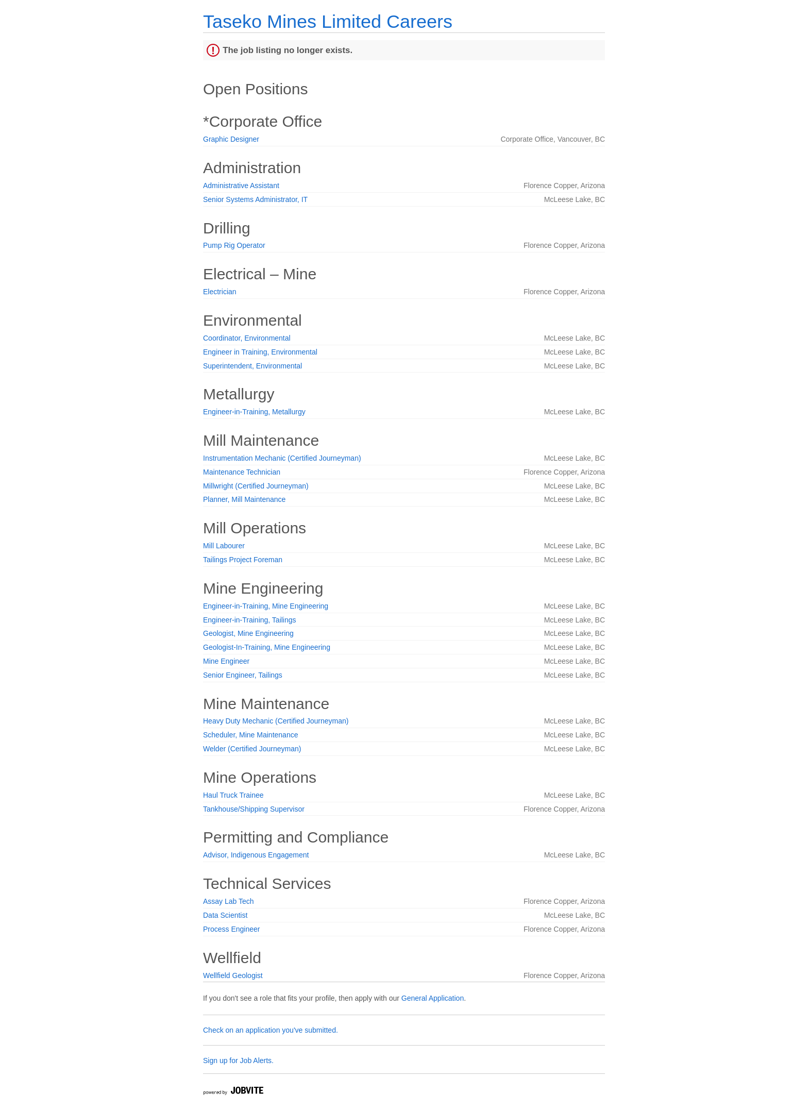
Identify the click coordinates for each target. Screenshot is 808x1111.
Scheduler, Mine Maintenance (250, 735)
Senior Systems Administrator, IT (255, 199)
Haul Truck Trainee (233, 795)
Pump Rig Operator (234, 245)
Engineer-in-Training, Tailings (249, 620)
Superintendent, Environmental (252, 366)
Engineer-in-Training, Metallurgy (254, 412)
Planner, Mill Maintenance (244, 499)
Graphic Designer (231, 139)
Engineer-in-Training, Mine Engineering (265, 606)
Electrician (220, 292)
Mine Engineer (226, 661)
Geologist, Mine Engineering (248, 633)
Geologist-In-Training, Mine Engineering (266, 647)
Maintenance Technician (241, 472)
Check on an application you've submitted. (270, 1030)
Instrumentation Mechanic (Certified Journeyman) (282, 458)
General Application (432, 998)
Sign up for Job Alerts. (238, 1060)
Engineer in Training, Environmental (260, 352)
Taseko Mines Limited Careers (327, 21)
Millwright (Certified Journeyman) (256, 486)
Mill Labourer (224, 546)
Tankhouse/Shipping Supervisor (254, 809)
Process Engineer (231, 929)
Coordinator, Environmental (247, 338)
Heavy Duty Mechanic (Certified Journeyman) (275, 721)
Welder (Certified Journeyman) (252, 749)
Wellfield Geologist (233, 975)
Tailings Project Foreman (242, 560)
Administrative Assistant (241, 185)
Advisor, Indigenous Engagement (256, 855)
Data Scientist (225, 915)
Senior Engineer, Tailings (242, 675)
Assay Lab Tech (228, 901)
